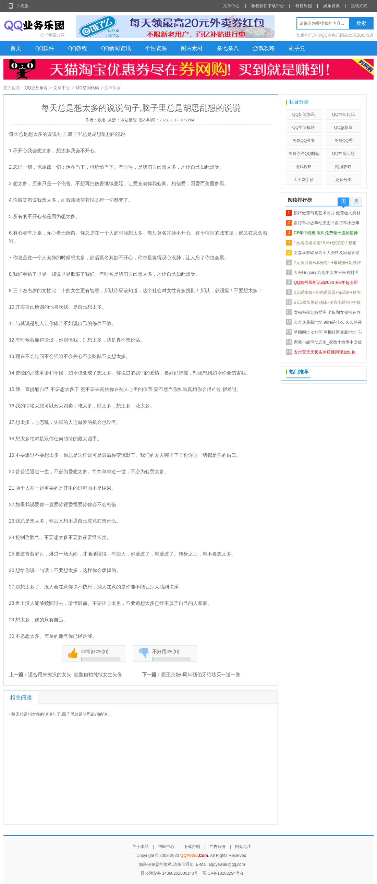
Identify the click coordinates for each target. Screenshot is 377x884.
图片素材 (192, 48)
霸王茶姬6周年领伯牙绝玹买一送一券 (201, 674)
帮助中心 (166, 846)
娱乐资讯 (331, 5)
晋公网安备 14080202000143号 (169, 873)
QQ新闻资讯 (116, 48)
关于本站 (140, 846)
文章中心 (231, 5)
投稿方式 (359, 5)
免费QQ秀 (343, 140)
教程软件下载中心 (267, 5)
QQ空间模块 (303, 127)
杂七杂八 (228, 48)
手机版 (22, 5)
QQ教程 (77, 48)
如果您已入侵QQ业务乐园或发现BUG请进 (335, 35)
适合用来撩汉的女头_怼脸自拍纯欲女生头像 (75, 674)
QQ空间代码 (87, 87)
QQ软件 (44, 48)
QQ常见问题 (343, 153)
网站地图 (243, 846)
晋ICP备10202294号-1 (222, 873)
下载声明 (192, 846)
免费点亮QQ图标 (303, 153)
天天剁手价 (303, 179)
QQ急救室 (343, 127)
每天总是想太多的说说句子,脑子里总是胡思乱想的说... (60, 714)
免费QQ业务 (303, 140)
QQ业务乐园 (36, 87)
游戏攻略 (264, 48)
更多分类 (343, 179)
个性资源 (156, 48)
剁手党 (297, 48)
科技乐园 (303, 5)
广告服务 (217, 846)
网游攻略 (343, 166)
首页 (15, 48)
